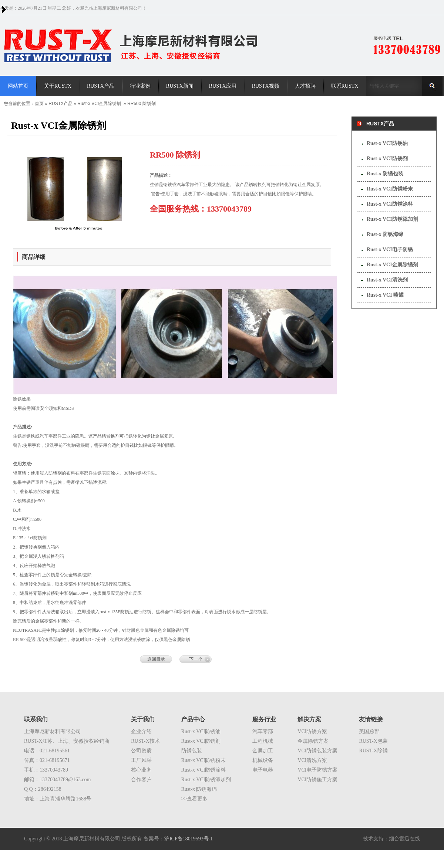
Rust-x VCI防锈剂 (387, 158)
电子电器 (262, 770)
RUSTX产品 (60, 103)
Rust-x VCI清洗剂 (387, 280)
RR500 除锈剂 (141, 103)
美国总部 (369, 731)
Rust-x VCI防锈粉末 (390, 189)
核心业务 (141, 770)
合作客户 (141, 779)
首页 (39, 103)
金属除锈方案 (313, 741)
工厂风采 (141, 760)
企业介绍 (141, 731)
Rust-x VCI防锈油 (387, 143)
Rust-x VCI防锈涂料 (390, 204)
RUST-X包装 (373, 741)
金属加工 (262, 750)
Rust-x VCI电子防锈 (390, 249)
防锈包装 (191, 750)
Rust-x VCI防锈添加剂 (392, 219)
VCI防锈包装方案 (317, 750)
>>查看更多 (194, 799)
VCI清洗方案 (312, 760)
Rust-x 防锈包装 (385, 173)
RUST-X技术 (145, 741)
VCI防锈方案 (312, 731)
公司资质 (141, 750)
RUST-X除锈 (373, 750)
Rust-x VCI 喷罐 (385, 295)
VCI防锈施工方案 (317, 779)
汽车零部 (262, 731)
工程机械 (262, 741)
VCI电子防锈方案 (317, 770)
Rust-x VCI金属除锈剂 (99, 103)
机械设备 (262, 760)
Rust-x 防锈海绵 (385, 234)
